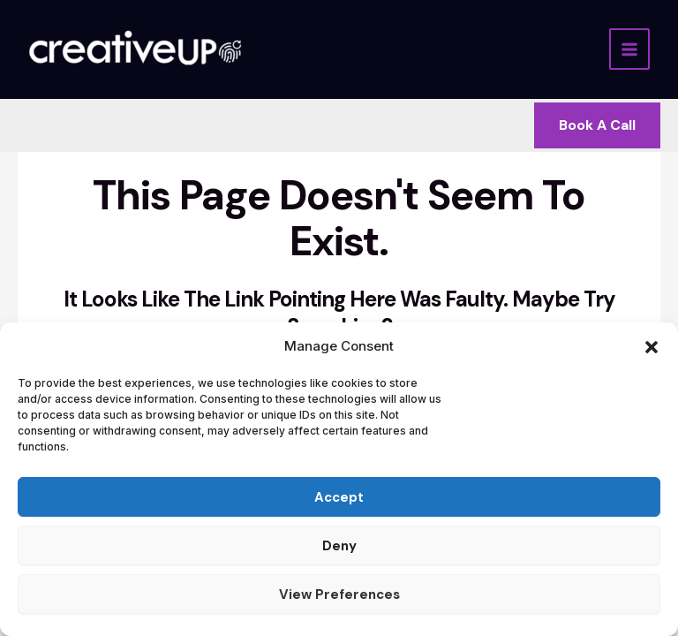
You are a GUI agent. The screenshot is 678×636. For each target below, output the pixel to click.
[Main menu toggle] (630, 49)
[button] (651, 347)
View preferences (339, 594)
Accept (339, 497)
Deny (339, 546)
